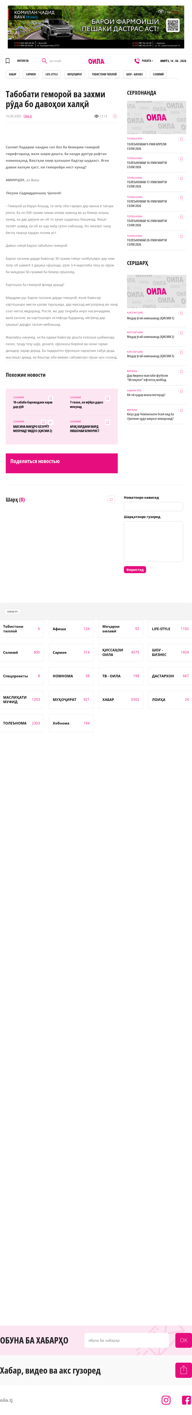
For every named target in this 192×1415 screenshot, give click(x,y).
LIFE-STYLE (52, 74)
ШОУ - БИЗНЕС (134, 74)
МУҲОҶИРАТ (74, 74)
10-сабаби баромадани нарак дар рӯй (33, 404)
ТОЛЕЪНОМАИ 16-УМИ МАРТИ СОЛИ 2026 (147, 223)
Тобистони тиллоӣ (104, 74)
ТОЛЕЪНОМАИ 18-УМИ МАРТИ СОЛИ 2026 (147, 203)
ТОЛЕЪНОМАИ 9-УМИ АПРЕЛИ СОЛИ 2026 (146, 146)
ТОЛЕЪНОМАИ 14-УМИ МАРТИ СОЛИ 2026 (147, 165)
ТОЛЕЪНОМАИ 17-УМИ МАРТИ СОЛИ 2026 (147, 184)
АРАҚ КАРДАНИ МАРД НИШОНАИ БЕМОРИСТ (84, 428)
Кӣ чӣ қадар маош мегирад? (146, 395)
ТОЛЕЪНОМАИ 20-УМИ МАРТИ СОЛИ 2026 (147, 242)
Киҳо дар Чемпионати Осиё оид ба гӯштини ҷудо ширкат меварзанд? (150, 416)
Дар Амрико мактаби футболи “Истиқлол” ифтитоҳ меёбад (147, 377)
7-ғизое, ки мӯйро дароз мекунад (86, 404)
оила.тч (12, 611)
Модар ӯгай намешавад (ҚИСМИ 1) (150, 318)
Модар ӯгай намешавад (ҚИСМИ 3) (150, 356)
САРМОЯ (31, 74)
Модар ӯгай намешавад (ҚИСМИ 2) (150, 337)
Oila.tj (28, 116)
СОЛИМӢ (158, 74)
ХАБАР (12, 74)
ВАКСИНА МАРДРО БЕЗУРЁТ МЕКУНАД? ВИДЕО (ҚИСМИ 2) (32, 428)
